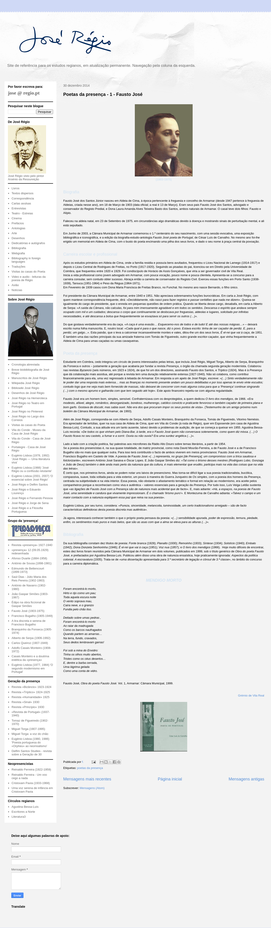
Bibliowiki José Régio (25, 388)
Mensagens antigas (246, 779)
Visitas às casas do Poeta (28, 271)
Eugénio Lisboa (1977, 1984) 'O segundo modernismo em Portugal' (32, 668)
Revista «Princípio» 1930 (28, 707)
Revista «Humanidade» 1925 (30, 697)
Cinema (17, 218)
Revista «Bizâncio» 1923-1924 (31, 687)
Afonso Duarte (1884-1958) (29, 558)
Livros (15, 188)
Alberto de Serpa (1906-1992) (31, 638)
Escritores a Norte (23, 811)
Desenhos (18, 238)
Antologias (18, 228)
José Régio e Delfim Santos (30, 484)
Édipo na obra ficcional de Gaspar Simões (28, 604)
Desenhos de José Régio (28, 393)
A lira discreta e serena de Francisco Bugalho (28, 622)
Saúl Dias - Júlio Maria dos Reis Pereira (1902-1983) (29, 578)
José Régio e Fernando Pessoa (32, 498)
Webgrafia (18, 253)
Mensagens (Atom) (92, 788)
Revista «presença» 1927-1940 (32, 545)
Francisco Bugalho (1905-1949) (32, 616)
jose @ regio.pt (24, 93)
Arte (14, 233)
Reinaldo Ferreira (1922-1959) (31, 769)
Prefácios (18, 223)
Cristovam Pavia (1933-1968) (31, 783)
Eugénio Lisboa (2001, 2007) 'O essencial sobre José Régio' (32, 477)
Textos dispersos (22, 193)
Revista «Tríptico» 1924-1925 (31, 692)
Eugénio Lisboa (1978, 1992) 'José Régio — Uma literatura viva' (31, 459)
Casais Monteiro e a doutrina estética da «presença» (30, 658)
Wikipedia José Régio (26, 383)
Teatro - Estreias (22, 213)
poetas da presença (90, 768)
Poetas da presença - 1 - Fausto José (103, 94)
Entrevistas (19, 208)
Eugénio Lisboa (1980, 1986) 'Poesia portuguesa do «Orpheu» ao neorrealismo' (30, 742)
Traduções (18, 266)
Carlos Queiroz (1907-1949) (30, 643)
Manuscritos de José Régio (29, 378)
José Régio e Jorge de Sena (30, 503)
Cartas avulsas (21, 203)
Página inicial (170, 779)
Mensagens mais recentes (87, 779)
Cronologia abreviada (26, 364)
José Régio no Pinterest (27, 411)
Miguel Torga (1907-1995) (28, 729)
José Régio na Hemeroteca (29, 398)
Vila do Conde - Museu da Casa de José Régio (28, 431)
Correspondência (23, 198)
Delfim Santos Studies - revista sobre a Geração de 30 (32, 752)
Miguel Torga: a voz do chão (30, 734)
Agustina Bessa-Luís (25, 806)
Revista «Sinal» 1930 (25, 702)
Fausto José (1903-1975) (28, 611)
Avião (15, 285)
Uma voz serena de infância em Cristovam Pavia (32, 789)
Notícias (17, 290)
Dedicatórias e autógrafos (28, 243)
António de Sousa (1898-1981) (31, 563)
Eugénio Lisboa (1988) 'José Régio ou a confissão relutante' (32, 469)
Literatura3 (19, 816)
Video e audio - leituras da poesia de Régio (29, 278)
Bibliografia (19, 248)
